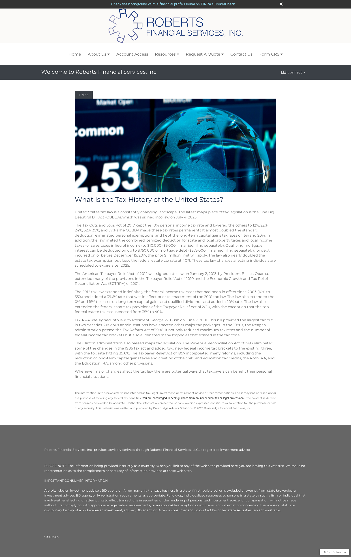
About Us (97, 54)
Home (74, 54)
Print (83, 95)
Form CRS (269, 54)
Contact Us (241, 54)
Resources (165, 54)
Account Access (132, 54)
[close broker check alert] (281, 4)
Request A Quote (203, 54)
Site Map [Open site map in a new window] (51, 537)
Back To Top (334, 552)
